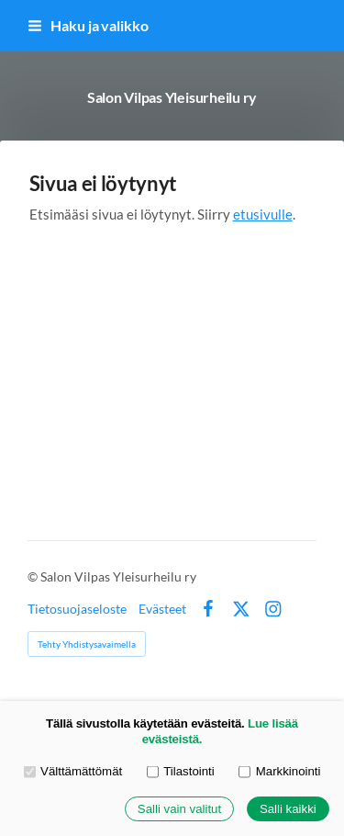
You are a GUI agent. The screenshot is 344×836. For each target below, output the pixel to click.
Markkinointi (279, 771)
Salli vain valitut (179, 809)
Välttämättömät (73, 771)
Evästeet (162, 609)
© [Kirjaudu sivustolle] (34, 576)
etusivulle (263, 214)
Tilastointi (181, 771)
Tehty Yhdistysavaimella (87, 644)
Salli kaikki (288, 809)
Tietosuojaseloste (77, 609)
